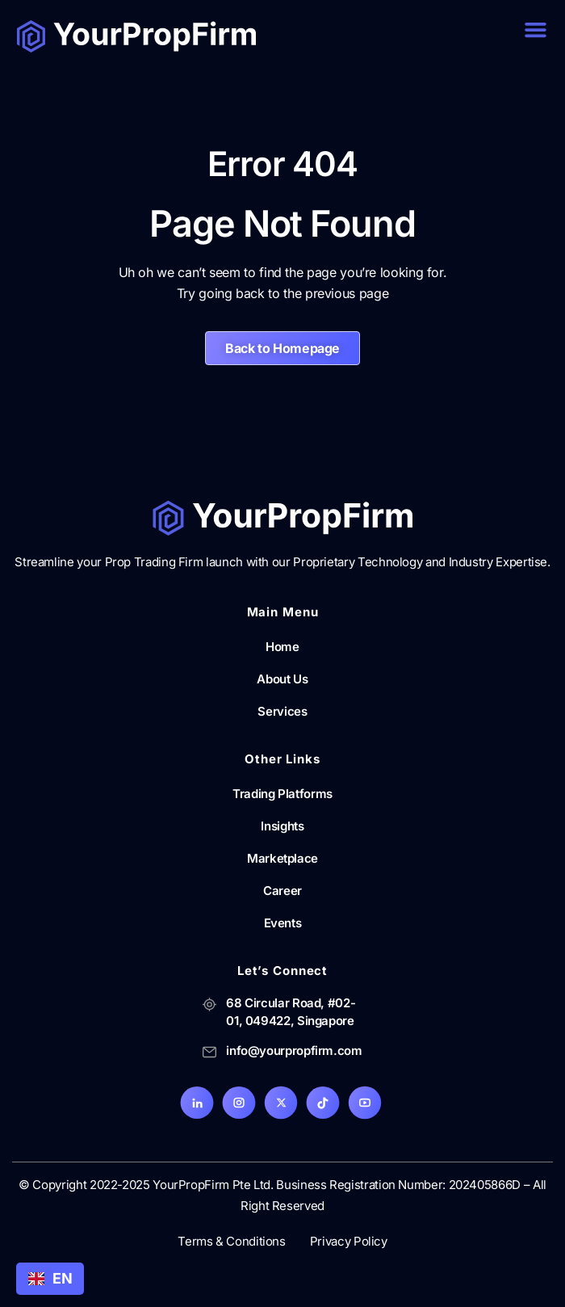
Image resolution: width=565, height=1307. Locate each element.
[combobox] (50, 1279)
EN (50, 1278)
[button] (536, 30)
